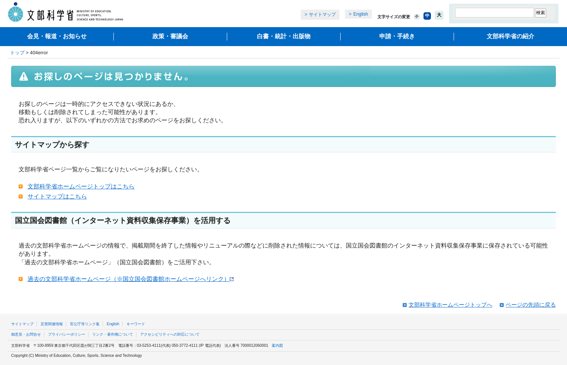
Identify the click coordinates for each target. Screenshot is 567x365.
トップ (17, 52)
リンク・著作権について (112, 334)
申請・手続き (397, 36)
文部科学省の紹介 (510, 36)
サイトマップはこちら (57, 196)
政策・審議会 (170, 36)
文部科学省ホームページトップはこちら (81, 186)
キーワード (135, 324)
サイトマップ (322, 14)
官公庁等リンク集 (85, 324)
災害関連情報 (52, 324)
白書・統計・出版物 (283, 36)
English (360, 14)
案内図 (277, 345)
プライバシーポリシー (66, 334)
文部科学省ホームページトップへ (450, 304)
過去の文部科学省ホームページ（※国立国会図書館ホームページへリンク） (130, 279)
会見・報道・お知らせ (57, 36)
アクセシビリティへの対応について (170, 334)
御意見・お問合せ (26, 334)
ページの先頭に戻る (531, 304)
